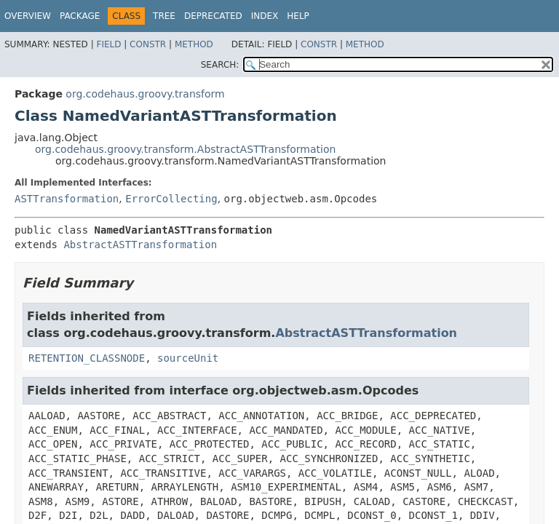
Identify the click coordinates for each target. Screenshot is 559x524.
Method (194, 44)
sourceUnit (187, 358)
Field (108, 44)
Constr (148, 44)
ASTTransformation (67, 199)
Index (265, 16)
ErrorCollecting (171, 199)
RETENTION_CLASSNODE (86, 358)
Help (298, 16)
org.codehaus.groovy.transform (145, 94)
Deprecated (213, 16)
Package (80, 16)
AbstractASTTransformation (140, 244)
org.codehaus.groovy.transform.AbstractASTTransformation (185, 149)
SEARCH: (220, 65)
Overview (27, 16)
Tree (164, 16)
